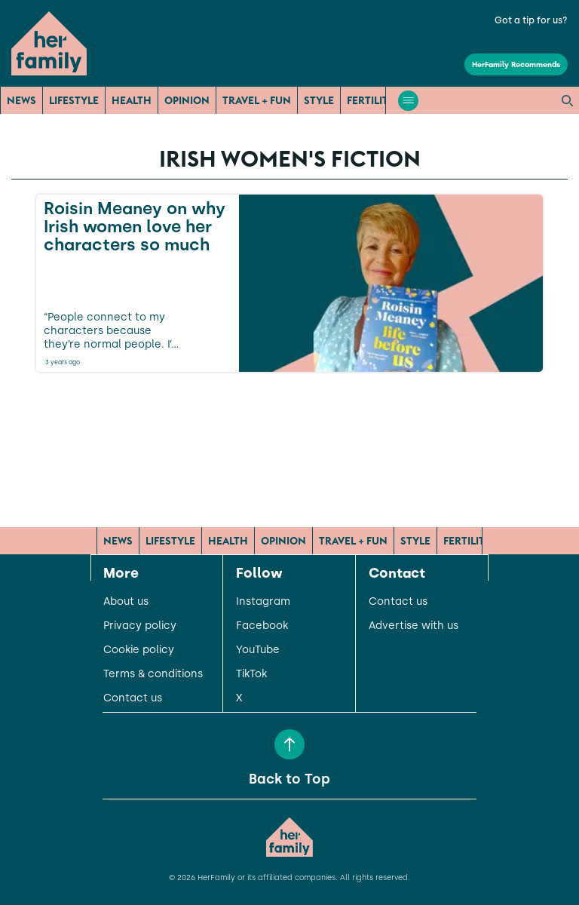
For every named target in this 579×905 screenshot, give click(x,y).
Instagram (263, 602)
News (21, 100)
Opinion (187, 100)
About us (126, 602)
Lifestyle (74, 100)
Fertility (371, 100)
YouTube (258, 650)
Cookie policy (138, 650)
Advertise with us (413, 626)
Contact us (132, 698)
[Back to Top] (289, 744)
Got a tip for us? (531, 20)
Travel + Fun (256, 100)
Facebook (262, 626)
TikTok (251, 674)
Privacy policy (139, 626)
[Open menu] (408, 100)
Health (132, 100)
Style (319, 100)
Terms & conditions (153, 674)
